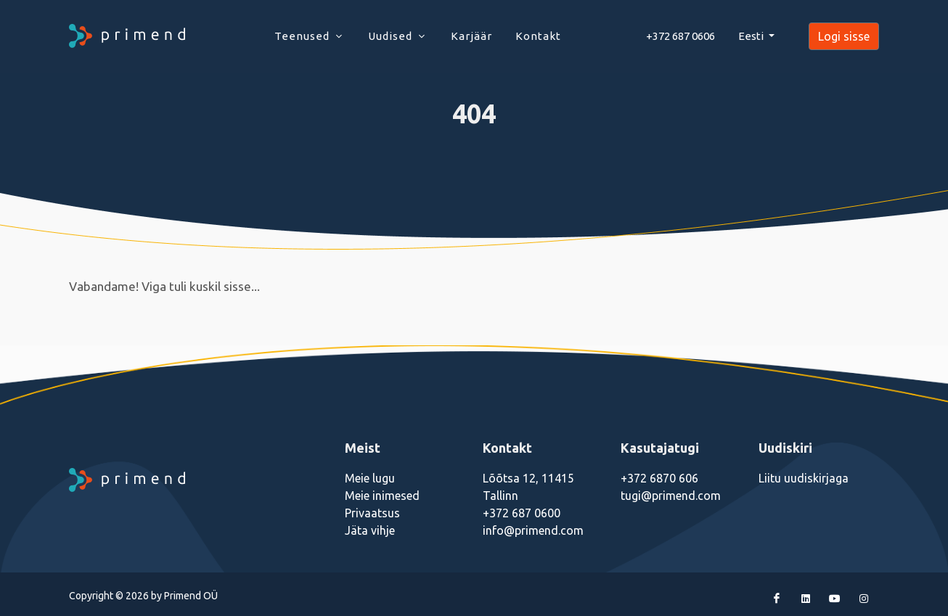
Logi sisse (844, 36)
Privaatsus (372, 513)
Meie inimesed (382, 495)
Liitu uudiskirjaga (804, 478)
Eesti (752, 36)
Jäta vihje (370, 530)
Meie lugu (370, 478)
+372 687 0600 (521, 513)
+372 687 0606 (680, 36)
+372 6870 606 (659, 478)
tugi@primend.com (671, 495)
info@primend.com (533, 530)
